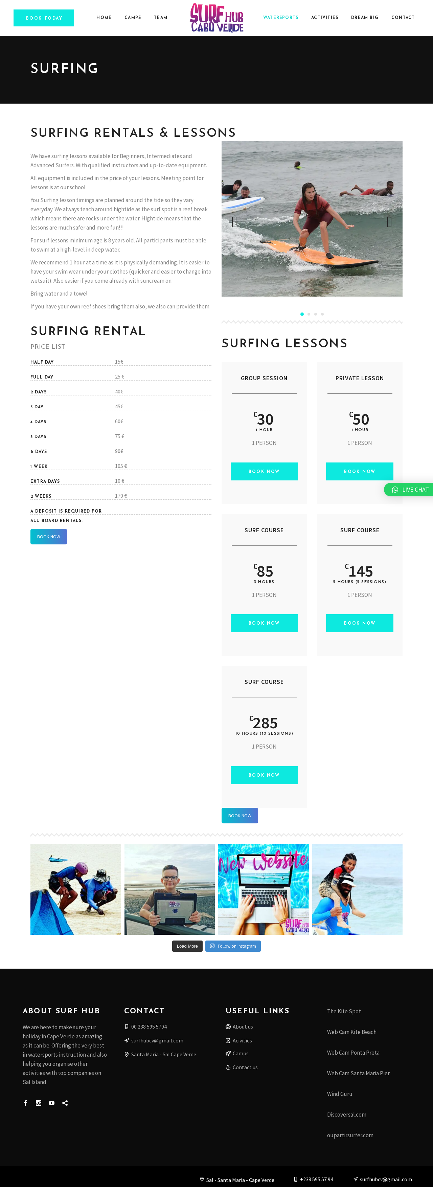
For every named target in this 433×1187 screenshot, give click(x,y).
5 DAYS (38, 437)
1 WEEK (39, 467)
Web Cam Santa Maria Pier (358, 1073)
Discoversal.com (346, 1114)
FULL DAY (42, 377)
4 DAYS (38, 422)
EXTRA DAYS (45, 482)
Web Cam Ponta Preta (353, 1052)
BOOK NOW (48, 537)
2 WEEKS (40, 497)
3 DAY (37, 407)
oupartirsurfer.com (350, 1135)
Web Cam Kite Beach (352, 1032)
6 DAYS (38, 452)
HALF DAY (42, 363)
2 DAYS (38, 392)
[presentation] (234, 222)
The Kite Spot (344, 1011)
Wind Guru (339, 1094)
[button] (302, 313)
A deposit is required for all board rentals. (66, 512)
